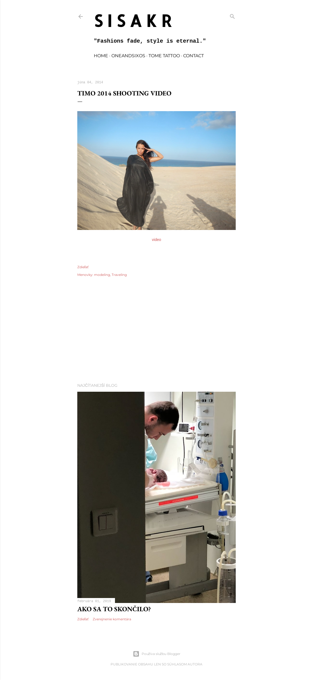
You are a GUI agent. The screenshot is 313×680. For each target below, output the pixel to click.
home (101, 55)
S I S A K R (133, 20)
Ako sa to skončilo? (114, 609)
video (156, 239)
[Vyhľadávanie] (232, 15)
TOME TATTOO (164, 55)
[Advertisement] (156, 330)
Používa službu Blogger (156, 654)
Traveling (119, 275)
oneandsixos (128, 55)
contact (193, 55)
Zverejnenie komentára (112, 619)
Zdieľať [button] (83, 267)
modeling (102, 275)
